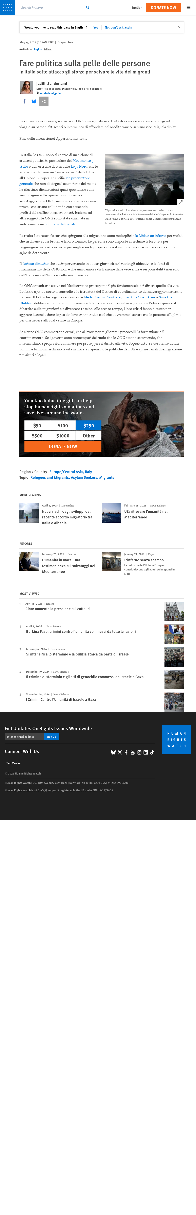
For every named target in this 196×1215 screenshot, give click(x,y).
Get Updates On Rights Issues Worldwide (48, 728)
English (38, 49)
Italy (88, 471)
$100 (63, 425)
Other (89, 435)
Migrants (106, 477)
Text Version (13, 763)
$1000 (63, 435)
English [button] (137, 7)
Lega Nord (79, 166)
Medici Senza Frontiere (102, 297)
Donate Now (163, 7)
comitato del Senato (60, 224)
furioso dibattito (36, 263)
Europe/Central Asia (66, 471)
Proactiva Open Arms (139, 297)
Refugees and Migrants (50, 477)
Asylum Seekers (84, 477)
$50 (37, 425)
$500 (37, 435)
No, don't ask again (118, 27)
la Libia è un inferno (150, 235)
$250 (88, 425)
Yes (96, 27)
